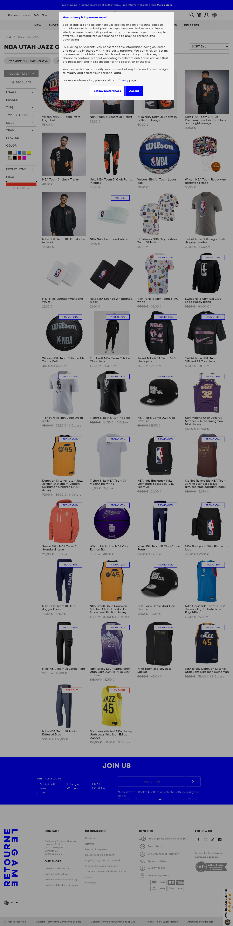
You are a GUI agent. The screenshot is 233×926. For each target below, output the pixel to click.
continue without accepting (98, 58)
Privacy (123, 80)
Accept (134, 90)
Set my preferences (107, 90)
